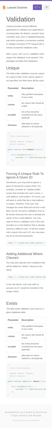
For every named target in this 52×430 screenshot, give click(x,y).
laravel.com (41, 414)
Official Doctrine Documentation (26, 422)
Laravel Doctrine (14, 7)
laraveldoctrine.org (14, 414)
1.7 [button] (36, 7)
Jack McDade (34, 417)
